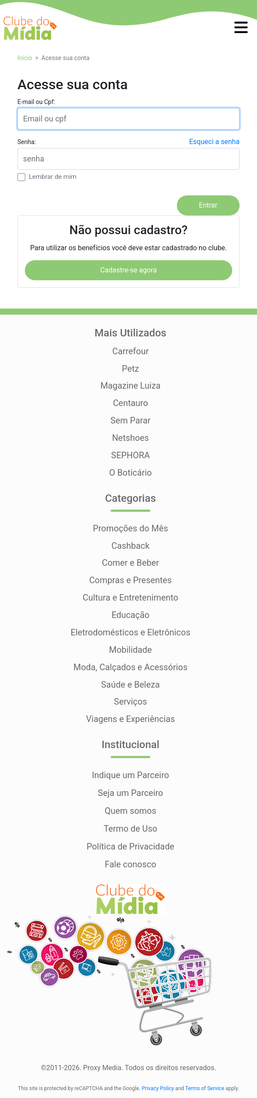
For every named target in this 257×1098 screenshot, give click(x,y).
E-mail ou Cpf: (36, 101)
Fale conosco (130, 863)
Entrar (208, 205)
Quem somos (130, 811)
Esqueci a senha (214, 141)
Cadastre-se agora (128, 269)
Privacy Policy (158, 1087)
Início (24, 57)
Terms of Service (204, 1087)
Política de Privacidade (130, 845)
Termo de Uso (131, 828)
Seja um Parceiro (130, 793)
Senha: (26, 141)
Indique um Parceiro (130, 776)
